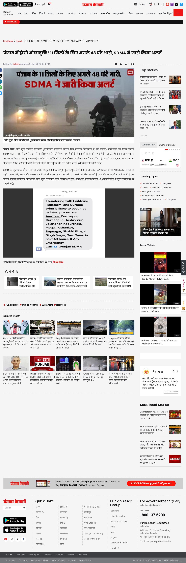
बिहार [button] (130, 13)
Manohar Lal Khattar (160, 187)
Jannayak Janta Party (152, 199)
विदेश (38, 523)
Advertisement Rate (39, 560)
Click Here (58, 262)
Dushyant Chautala (150, 191)
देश (37, 517)
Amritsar (70, 555)
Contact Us (10, 560)
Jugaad (114, 537)
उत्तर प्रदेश (40, 544)
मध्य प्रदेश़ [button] (105, 13)
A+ (132, 64)
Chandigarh (33, 555)
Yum (113, 532)
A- (126, 64)
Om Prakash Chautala (152, 195)
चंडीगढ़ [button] (60, 13)
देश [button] (26, 13)
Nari (113, 526)
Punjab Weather (29, 305)
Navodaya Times (119, 521)
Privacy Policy (85, 560)
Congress (165, 183)
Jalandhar (82, 555)
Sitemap (72, 560)
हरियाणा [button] (93, 13)
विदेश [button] (33, 13)
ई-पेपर (39, 507)
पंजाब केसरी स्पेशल (92, 507)
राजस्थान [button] (151, 13)
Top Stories (149, 70)
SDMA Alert (46, 305)
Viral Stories (90, 523)
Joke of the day (92, 539)
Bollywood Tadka (119, 542)
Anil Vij (144, 187)
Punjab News (11, 305)
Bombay (59, 555)
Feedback (23, 560)
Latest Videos (147, 244)
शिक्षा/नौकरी (89, 528)
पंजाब (38, 533)
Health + (88, 517)
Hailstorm (60, 305)
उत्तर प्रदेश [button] (70, 13)
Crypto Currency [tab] (167, 145)
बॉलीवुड (87, 512)
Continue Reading (171, 391)
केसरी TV (40, 512)
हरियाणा (63, 512)
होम (19, 13)
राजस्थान (64, 533)
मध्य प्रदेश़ (64, 517)
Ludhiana (47, 555)
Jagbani (115, 510)
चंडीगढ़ (39, 539)
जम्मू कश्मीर (119, 13)
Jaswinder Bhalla (149, 183)
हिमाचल (63, 507)
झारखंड (139, 13)
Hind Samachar (118, 516)
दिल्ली (42, 13)
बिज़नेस (63, 539)
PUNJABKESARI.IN (156, 560)
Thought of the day (93, 533)
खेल (62, 544)
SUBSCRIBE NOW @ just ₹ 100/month (151, 483)
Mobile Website (58, 560)
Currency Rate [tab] (148, 144)
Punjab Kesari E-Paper (73, 485)
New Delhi (21, 555)
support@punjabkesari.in (159, 541)
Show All (143, 136)
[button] (143, 222)
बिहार (62, 523)
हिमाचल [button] (82, 13)
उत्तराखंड (63, 528)
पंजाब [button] (50, 13)
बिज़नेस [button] (162, 13)
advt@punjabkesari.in (150, 505)
